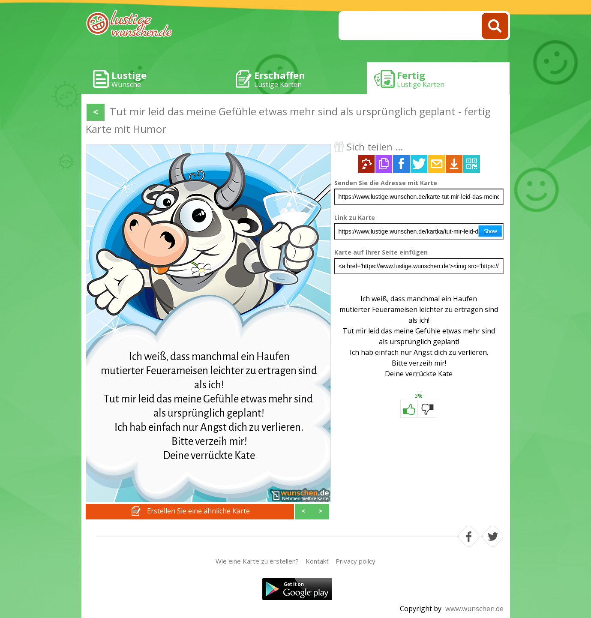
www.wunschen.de (474, 608)
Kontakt (317, 561)
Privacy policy (355, 561)
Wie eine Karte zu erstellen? (257, 561)
